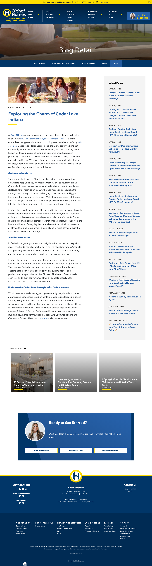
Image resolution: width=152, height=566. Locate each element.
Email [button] (130, 485)
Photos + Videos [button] (94, 14)
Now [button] (114, 14)
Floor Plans (19, 525)
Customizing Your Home (63, 63)
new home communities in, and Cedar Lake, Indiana (55, 138)
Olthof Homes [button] (73, 15)
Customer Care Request (128, 522)
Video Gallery (108, 522)
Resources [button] (52, 14)
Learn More (105, 2)
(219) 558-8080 (130, 483)
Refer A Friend (125, 530)
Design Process (40, 520)
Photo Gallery (108, 520)
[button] (149, 2)
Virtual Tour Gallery (110, 525)
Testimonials (89, 522)
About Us (88, 520)
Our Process (39, 63)
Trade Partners (125, 527)
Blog (116, 63)
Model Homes (20, 527)
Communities (20, 520)
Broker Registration (126, 525)
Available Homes (21, 522)
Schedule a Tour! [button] (76, 444)
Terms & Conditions (76, 547)
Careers (122, 532)
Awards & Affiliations (92, 525)
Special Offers (88, 63)
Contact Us (124, 520)
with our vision (24, 145)
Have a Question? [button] (41, 444)
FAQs (104, 63)
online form (43, 318)
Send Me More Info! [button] (110, 444)
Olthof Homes (18, 134)
